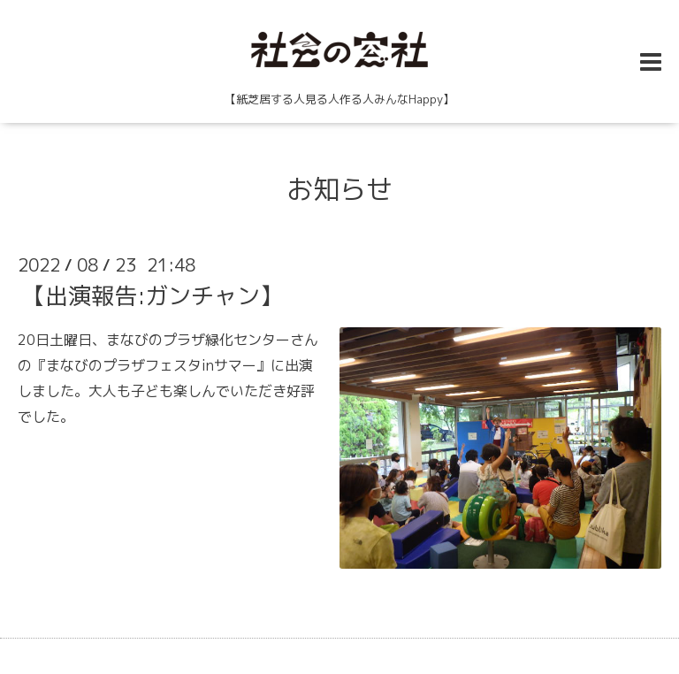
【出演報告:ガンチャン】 (152, 295)
